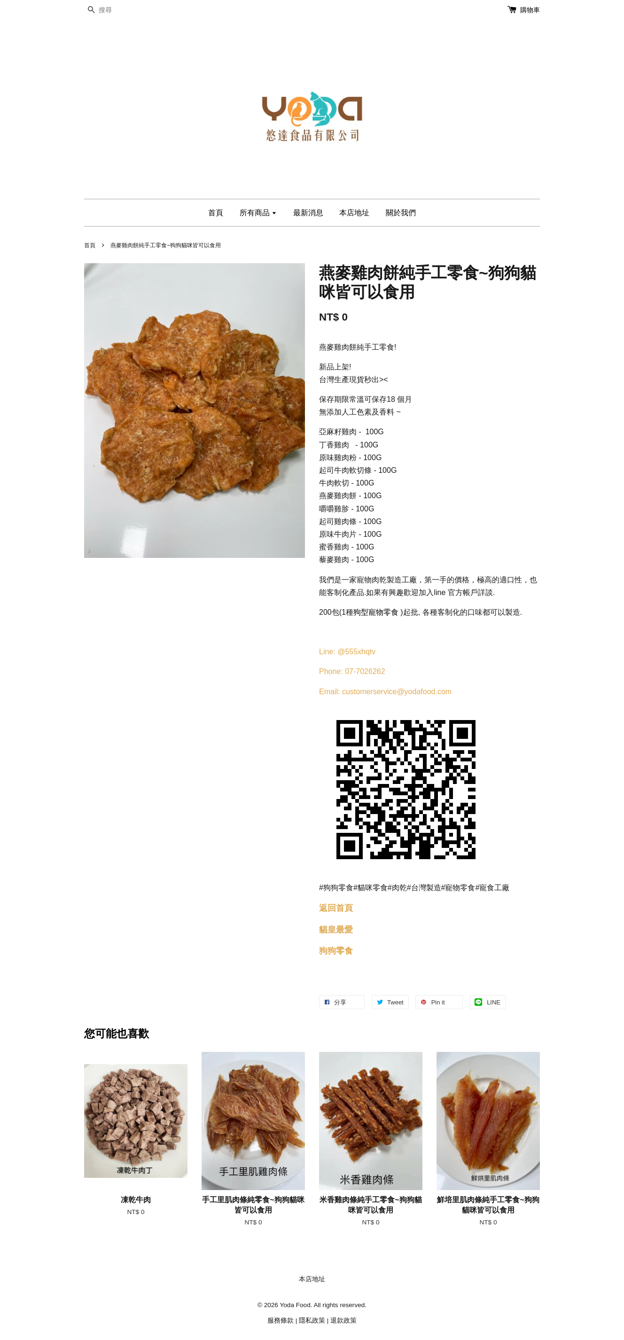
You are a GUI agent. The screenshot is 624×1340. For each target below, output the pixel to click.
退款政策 (343, 1320)
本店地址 (354, 213)
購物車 (530, 10)
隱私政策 (312, 1320)
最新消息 (308, 213)
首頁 (215, 213)
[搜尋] (112, 10)
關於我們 (401, 213)
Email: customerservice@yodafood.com (385, 692)
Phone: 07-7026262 (352, 671)
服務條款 (280, 1320)
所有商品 (258, 213)
